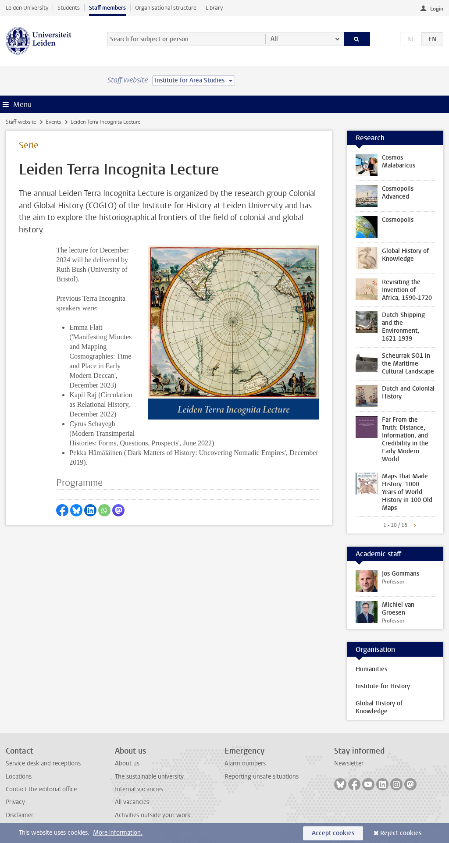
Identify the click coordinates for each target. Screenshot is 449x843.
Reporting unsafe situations (261, 776)
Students (68, 7)
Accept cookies (333, 833)
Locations (19, 776)
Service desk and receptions (43, 763)
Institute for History (383, 686)
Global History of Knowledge (379, 707)
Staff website (21, 121)
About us (127, 763)
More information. (118, 833)
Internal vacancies (139, 789)
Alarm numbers (245, 763)
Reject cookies (400, 833)
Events (53, 121)
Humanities (371, 669)
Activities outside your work (152, 815)
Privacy (15, 802)
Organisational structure (165, 7)
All (274, 39)
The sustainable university (149, 776)
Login (436, 8)
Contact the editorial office (41, 789)
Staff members (107, 7)
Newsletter (348, 763)
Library (214, 7)
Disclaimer (19, 815)
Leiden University (27, 7)
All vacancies (132, 802)
